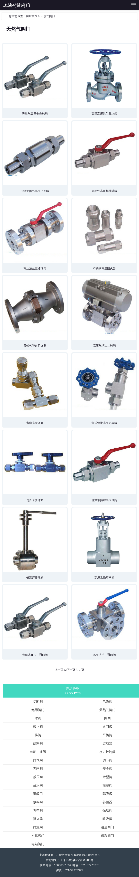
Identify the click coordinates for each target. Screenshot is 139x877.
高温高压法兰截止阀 (104, 113)
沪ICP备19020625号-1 (85, 855)
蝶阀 (38, 735)
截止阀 (38, 726)
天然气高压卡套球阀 (35, 113)
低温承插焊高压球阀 (104, 500)
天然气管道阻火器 (34, 345)
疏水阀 (38, 785)
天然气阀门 (48, 16)
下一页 (71, 669)
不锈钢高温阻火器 (104, 268)
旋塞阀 (38, 743)
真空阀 (38, 810)
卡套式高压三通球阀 (35, 654)
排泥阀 (38, 827)
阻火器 (38, 819)
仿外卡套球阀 (34, 500)
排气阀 (38, 760)
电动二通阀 (38, 752)
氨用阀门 (37, 710)
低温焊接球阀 (34, 577)
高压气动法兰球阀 (104, 345)
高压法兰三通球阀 (34, 268)
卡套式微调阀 (34, 422)
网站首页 (31, 16)
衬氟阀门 (37, 835)
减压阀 (38, 777)
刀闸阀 (38, 768)
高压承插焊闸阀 (104, 577)
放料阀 (38, 802)
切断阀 (36, 5)
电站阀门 (37, 844)
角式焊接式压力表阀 (104, 422)
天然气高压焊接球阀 (104, 191)
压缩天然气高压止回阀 (35, 191)
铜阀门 (38, 793)
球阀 (38, 718)
